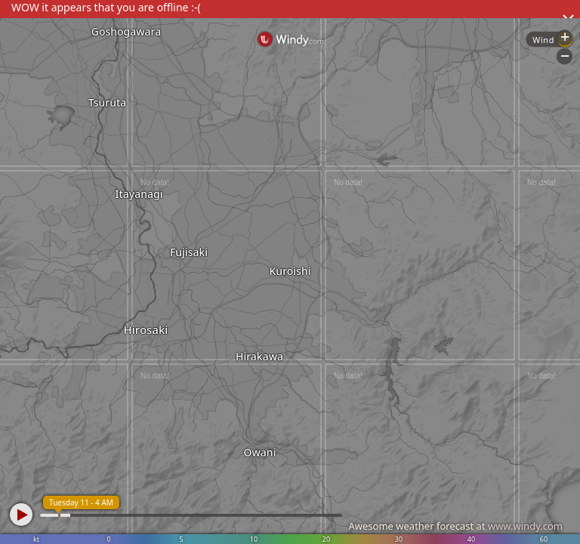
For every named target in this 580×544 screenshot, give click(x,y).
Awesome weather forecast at (455, 526)
